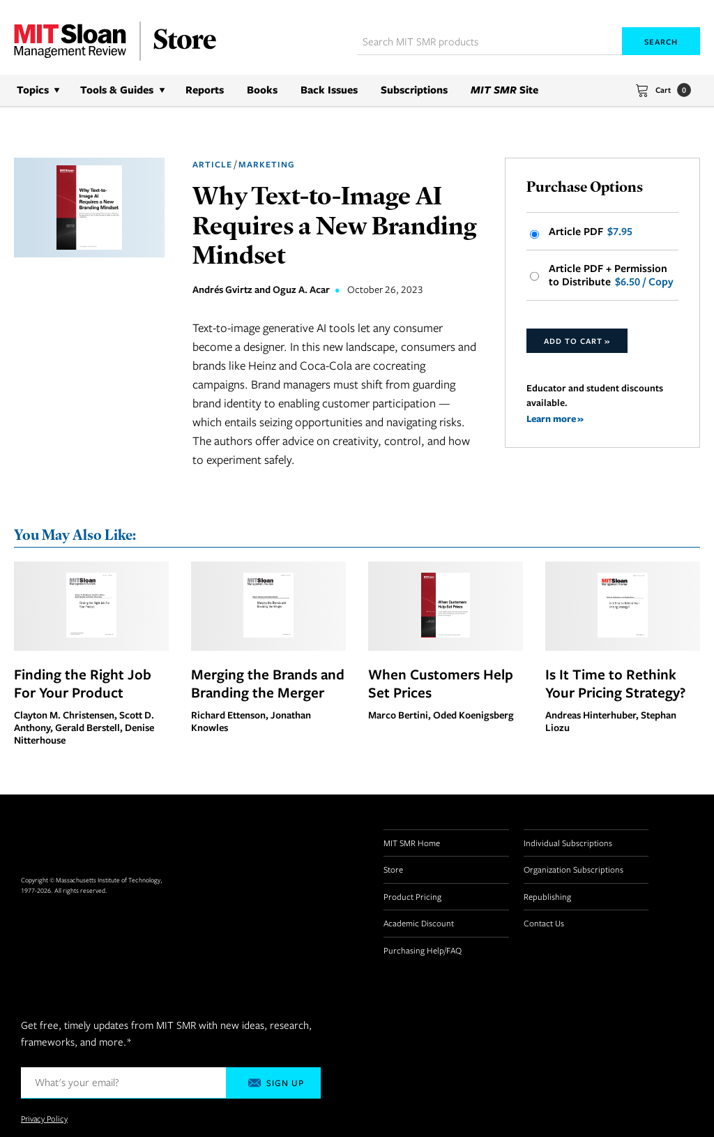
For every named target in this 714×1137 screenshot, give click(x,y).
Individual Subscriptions (568, 842)
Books (262, 89)
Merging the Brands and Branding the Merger (267, 683)
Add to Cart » (577, 341)
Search (661, 41)
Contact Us (544, 922)
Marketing (266, 164)
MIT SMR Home (411, 842)
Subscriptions (414, 89)
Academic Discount (418, 922)
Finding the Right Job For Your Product (82, 683)
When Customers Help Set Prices (440, 683)
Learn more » (555, 418)
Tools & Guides (116, 89)
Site (504, 89)
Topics (33, 89)
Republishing (547, 896)
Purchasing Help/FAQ (422, 950)
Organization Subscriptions (573, 869)
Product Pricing (412, 896)
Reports (204, 89)
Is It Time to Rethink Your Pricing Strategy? (615, 683)
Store (393, 869)
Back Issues (329, 89)
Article (212, 164)
